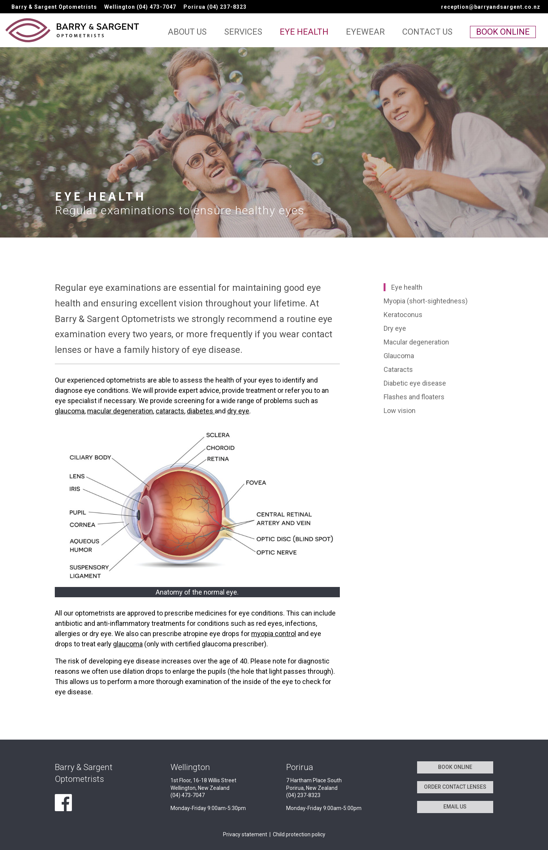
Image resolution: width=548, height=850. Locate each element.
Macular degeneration (416, 342)
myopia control (273, 634)
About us (187, 33)
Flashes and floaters (414, 397)
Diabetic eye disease (415, 383)
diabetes (201, 411)
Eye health (304, 33)
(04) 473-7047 (156, 7)
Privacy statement (245, 834)
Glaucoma (399, 356)
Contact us (427, 33)
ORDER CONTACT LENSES (455, 787)
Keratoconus (403, 315)
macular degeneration (120, 411)
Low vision (400, 411)
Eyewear (365, 33)
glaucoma (69, 411)
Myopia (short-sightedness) (426, 301)
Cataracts (398, 369)
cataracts (170, 411)
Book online (503, 32)
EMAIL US (455, 807)
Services (243, 33)
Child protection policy (299, 834)
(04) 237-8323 (227, 7)
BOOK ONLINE (455, 767)
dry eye (238, 411)
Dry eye (395, 328)
